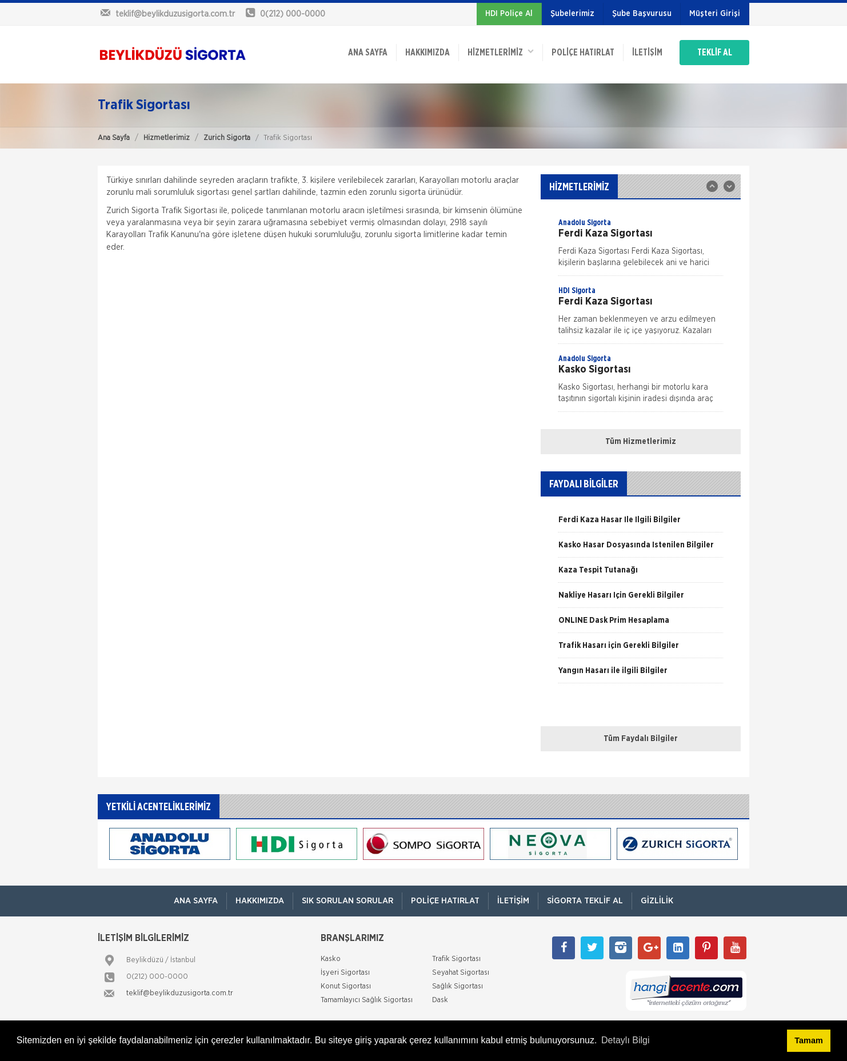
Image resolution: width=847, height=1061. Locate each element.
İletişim (647, 52)
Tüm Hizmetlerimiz (640, 442)
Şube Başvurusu (642, 14)
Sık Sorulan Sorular (347, 900)
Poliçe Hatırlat (583, 52)
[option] (641, 246)
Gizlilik (657, 900)
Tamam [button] (808, 1040)
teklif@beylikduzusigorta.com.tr (179, 993)
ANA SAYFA (367, 52)
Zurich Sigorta (226, 138)
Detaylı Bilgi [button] (625, 1040)
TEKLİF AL (714, 52)
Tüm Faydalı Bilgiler (641, 739)
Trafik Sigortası (456, 959)
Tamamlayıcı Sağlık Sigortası (367, 1000)
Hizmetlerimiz (166, 138)
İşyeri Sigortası (345, 972)
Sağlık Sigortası (457, 986)
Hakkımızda (427, 52)
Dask (440, 1000)
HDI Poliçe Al (509, 14)
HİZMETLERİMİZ (501, 51)
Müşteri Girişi (714, 14)
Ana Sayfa (114, 138)
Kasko (331, 959)
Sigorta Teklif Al (585, 900)
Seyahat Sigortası (460, 972)
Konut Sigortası (346, 986)
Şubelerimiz (572, 14)
